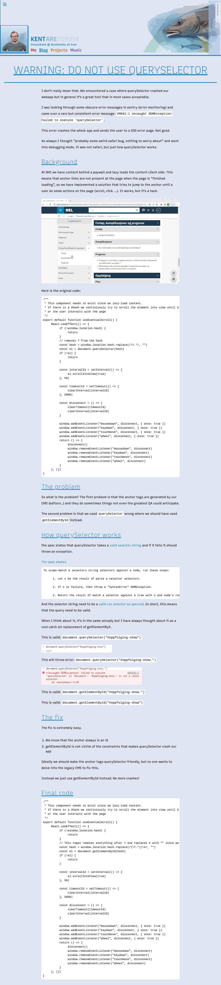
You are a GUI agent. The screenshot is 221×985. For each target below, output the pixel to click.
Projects (59, 50)
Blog (43, 50)
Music (76, 50)
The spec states (53, 562)
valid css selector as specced (121, 604)
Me (33, 50)
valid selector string (125, 545)
